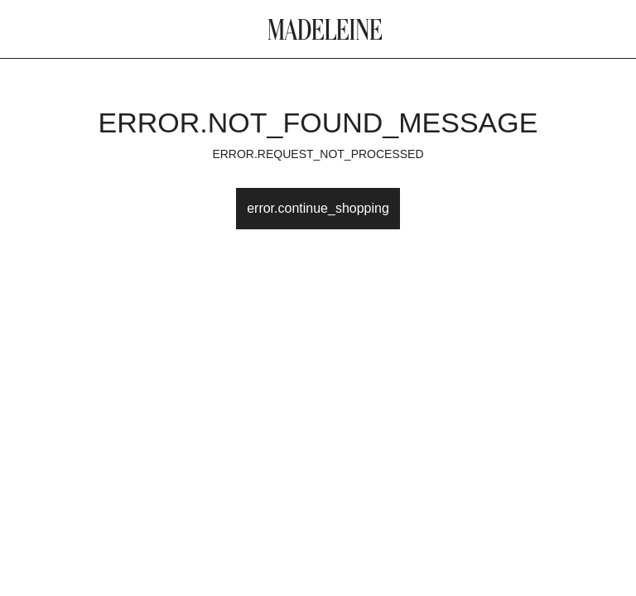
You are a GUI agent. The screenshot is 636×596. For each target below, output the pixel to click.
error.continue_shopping (318, 208)
